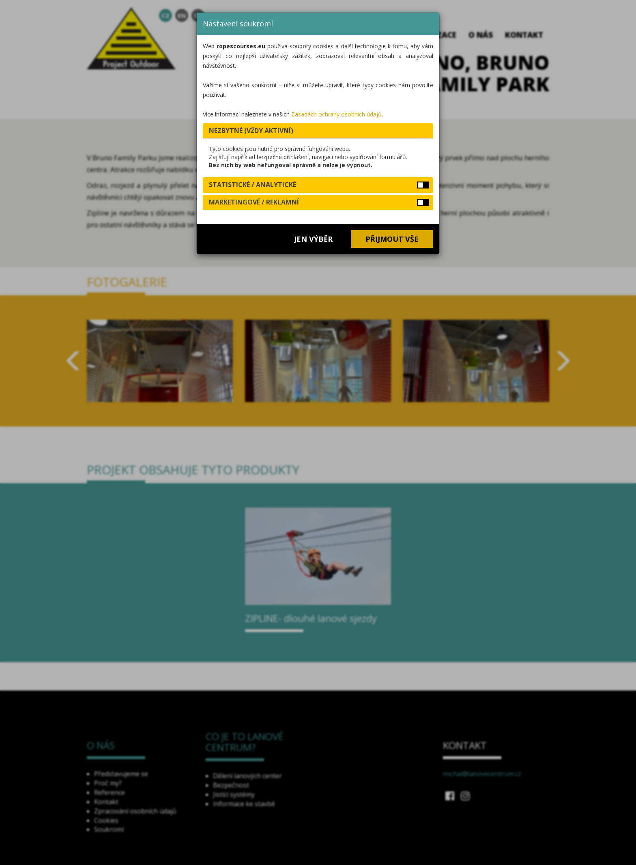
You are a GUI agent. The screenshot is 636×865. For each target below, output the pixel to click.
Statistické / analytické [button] (252, 184)
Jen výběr (313, 239)
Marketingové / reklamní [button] (254, 202)
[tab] (318, 131)
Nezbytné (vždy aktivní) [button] (251, 130)
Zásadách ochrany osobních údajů (336, 114)
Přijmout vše (392, 239)
